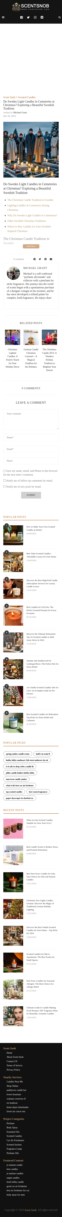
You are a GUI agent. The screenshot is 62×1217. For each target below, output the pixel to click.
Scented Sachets (14, 1144)
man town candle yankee (16, 779)
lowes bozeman (14, 1094)
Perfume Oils (13, 1153)
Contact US (12, 1061)
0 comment (16, 259)
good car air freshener (17, 1186)
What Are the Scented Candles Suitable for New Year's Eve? (39, 821)
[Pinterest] (42, 17)
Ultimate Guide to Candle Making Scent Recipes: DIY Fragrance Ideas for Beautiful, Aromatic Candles (42, 1010)
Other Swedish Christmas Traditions (26, 220)
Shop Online (12, 1086)
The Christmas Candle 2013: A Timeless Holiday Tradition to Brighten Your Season (49, 360)
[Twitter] (28, 17)
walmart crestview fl (16, 1099)
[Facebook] (22, 17)
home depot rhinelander (18, 1107)
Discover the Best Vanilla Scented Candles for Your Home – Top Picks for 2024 (42, 930)
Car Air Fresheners (15, 1140)
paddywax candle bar (16, 1090)
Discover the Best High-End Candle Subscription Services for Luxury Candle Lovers (41, 583)
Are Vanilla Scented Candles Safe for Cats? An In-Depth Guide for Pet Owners (42, 690)
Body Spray (12, 1127)
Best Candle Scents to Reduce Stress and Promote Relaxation (42, 848)
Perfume (10, 1123)
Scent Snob (9, 97)
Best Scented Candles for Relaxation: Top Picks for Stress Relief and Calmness (42, 717)
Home (9, 1053)
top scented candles (14, 792)
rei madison (12, 1103)
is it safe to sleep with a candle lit (20, 766)
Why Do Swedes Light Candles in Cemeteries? (32, 215)
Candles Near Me (15, 1081)
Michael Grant (20, 112)
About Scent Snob (15, 1057)
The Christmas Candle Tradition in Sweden (30, 200)
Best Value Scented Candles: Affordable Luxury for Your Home (41, 555)
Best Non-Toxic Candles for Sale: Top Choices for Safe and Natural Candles (40, 876)
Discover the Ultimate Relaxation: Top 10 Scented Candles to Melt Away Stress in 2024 (41, 637)
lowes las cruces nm (16, 1111)
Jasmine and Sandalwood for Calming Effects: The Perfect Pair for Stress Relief (42, 663)
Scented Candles (27, 97)
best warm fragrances (38, 792)
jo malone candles (15, 1173)
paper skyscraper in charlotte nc (19, 798)
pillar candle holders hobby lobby (20, 773)
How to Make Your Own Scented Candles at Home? (40, 528)
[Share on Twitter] (39, 259)
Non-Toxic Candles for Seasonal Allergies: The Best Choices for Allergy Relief (40, 984)
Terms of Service (14, 1065)
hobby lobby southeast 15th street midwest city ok (27, 760)
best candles (12, 1169)
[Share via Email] (50, 259)
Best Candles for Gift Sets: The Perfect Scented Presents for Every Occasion (41, 610)
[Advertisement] (31, 63)
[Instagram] (35, 17)
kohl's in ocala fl (43, 754)
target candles (13, 1178)
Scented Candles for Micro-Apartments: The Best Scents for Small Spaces (40, 957)
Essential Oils (13, 1132)
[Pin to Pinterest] (45, 259)
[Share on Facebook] (34, 259)
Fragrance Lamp (14, 1149)
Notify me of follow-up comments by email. (29, 480)
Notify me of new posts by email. (23, 486)
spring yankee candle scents (17, 754)
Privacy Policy (13, 1070)
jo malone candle (14, 1165)
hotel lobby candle (15, 1182)
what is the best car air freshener (20, 785)
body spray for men (16, 1195)
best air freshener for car (18, 1190)
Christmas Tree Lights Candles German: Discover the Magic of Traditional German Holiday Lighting (40, 905)
